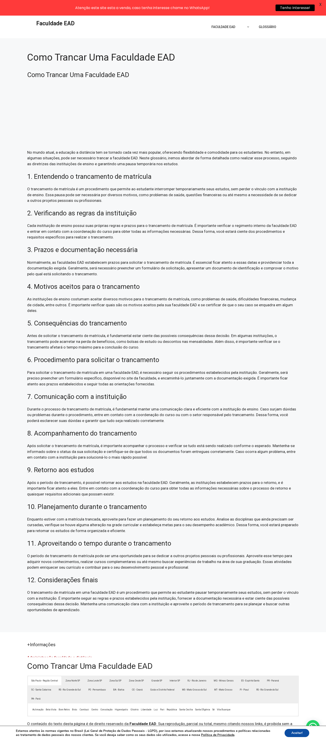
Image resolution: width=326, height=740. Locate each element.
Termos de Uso (225, 736)
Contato (246, 736)
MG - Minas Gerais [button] (224, 668)
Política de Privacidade (194, 736)
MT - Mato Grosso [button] (223, 677)
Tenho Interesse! (295, 7)
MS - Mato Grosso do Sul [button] (194, 677)
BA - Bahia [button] (118, 677)
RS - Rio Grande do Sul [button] (70, 677)
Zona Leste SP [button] (94, 668)
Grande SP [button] (156, 668)
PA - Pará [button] (36, 686)
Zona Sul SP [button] (115, 668)
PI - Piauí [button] (244, 677)
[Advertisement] (163, 103)
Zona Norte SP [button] (72, 668)
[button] (313, 727)
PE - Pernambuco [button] (97, 677)
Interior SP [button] (175, 668)
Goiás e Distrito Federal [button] (162, 677)
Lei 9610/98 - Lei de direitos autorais (212, 716)
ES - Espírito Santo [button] (250, 668)
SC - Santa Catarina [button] (41, 677)
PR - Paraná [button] (273, 668)
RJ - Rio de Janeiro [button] (196, 668)
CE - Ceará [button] (137, 677)
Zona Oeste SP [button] (136, 668)
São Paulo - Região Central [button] (44, 668)
